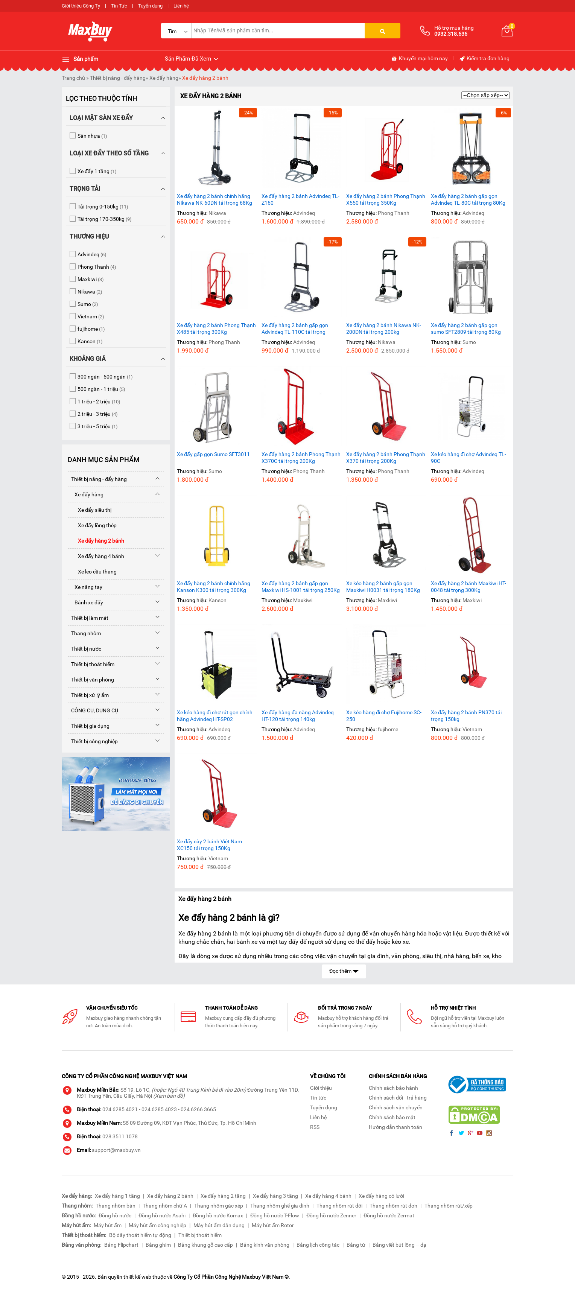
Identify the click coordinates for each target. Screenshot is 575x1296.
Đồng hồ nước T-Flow (274, 1215)
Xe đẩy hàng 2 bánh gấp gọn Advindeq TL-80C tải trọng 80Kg (468, 199)
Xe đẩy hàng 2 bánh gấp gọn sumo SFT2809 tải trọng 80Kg (466, 328)
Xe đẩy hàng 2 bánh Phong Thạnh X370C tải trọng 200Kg (301, 457)
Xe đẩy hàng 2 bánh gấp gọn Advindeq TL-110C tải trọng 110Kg (295, 328)
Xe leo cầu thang (92, 572)
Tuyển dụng (150, 6)
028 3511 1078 (120, 1136)
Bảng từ (356, 1245)
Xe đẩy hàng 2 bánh (205, 78)
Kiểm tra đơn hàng (484, 58)
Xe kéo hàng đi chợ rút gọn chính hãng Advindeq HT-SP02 (215, 715)
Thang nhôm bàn (115, 1206)
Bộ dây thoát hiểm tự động (140, 1235)
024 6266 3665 (198, 1109)
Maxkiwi (302, 600)
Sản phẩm (80, 59)
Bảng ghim (158, 1245)
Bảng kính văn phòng (264, 1245)
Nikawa (217, 213)
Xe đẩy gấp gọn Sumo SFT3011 (213, 454)
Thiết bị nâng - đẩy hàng (118, 78)
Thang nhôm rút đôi (339, 1206)
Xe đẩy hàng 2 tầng (223, 1196)
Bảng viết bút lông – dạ (399, 1245)
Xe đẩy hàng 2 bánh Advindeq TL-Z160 (300, 199)
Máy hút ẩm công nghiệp (157, 1225)
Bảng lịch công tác (318, 1245)
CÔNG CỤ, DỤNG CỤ (93, 710)
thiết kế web (137, 1277)
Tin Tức (119, 6)
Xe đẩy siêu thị (89, 510)
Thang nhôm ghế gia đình (279, 1206)
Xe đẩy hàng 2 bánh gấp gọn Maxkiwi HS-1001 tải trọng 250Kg (301, 586)
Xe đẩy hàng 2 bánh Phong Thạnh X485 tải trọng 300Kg (216, 328)
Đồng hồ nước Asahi (162, 1215)
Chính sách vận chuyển (396, 1107)
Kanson (217, 600)
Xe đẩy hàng (163, 78)
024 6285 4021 (120, 1109)
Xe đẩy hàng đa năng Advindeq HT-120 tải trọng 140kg (298, 715)
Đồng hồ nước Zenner (331, 1215)
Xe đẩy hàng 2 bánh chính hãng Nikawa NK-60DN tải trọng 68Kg (214, 199)
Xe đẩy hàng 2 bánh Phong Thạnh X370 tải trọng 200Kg (385, 457)
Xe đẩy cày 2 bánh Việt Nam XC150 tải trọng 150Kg (209, 844)
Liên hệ (181, 6)
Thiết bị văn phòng (91, 680)
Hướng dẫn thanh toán (395, 1127)
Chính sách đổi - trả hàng (398, 1098)
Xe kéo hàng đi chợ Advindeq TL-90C (468, 457)
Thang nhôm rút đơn (393, 1206)
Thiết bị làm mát (88, 618)
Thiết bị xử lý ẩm (88, 695)
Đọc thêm (344, 970)
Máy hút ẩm (108, 1225)
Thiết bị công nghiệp (93, 741)
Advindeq (304, 213)
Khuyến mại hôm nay (419, 58)
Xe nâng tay (85, 587)
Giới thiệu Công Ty (81, 6)
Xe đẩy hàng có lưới (381, 1196)
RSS (314, 1127)
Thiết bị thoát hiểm (91, 664)
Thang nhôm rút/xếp (448, 1206)
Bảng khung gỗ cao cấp (205, 1245)
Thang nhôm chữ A (165, 1206)
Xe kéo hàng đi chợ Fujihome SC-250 (383, 715)
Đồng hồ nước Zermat (389, 1215)
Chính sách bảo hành (393, 1088)
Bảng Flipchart (121, 1245)
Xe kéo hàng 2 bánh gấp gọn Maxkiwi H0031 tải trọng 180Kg (383, 586)
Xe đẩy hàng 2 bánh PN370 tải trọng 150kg (466, 715)
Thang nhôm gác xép (218, 1206)
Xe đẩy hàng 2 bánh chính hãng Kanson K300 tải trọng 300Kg (213, 586)
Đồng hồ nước (115, 1215)
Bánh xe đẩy (85, 602)
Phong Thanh (393, 213)
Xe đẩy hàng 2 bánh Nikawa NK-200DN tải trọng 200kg (383, 328)
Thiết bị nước (84, 649)
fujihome (388, 729)
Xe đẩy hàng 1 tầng (117, 1196)
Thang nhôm (84, 633)
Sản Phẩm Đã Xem (192, 58)
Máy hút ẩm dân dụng (219, 1225)
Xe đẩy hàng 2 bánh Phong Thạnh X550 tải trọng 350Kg (385, 199)
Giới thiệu (321, 1088)
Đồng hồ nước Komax (218, 1215)
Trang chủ (73, 78)
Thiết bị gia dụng (89, 726)
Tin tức (318, 1098)
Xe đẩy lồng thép (92, 525)
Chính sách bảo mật (392, 1117)
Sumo (469, 342)
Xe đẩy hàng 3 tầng (275, 1196)
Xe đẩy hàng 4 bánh (96, 556)
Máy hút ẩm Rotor (273, 1225)
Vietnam (472, 729)
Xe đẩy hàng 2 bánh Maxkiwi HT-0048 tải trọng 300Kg (468, 586)
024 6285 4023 (159, 1109)
